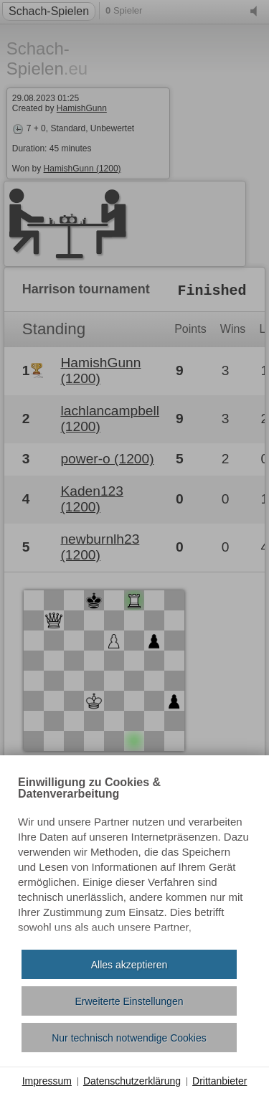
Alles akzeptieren (129, 964)
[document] (134, 858)
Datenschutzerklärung (132, 1081)
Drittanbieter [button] (219, 1081)
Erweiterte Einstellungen (129, 1001)
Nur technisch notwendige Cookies (129, 1038)
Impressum (47, 1081)
